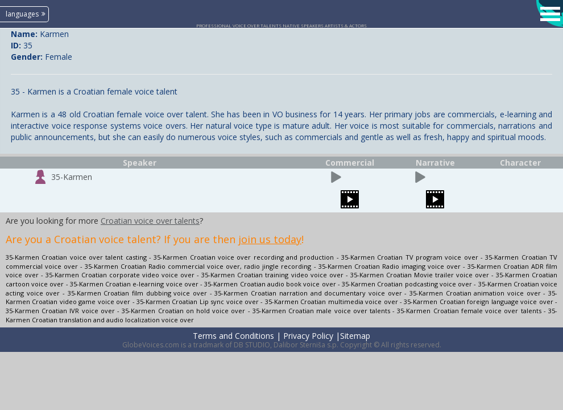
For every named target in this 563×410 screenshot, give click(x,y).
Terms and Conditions (233, 335)
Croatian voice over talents (150, 220)
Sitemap (355, 335)
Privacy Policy (308, 335)
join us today (269, 239)
